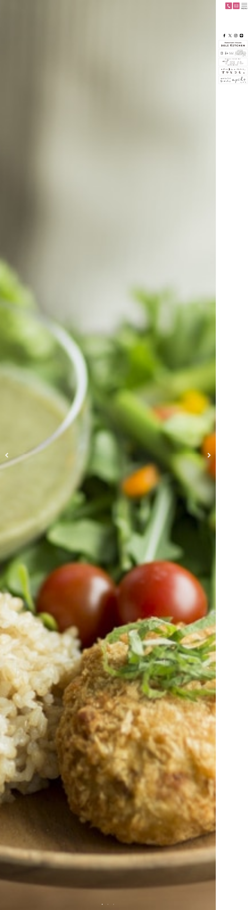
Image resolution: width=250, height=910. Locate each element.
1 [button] (102, 904)
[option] (108, 455)
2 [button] (108, 904)
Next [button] (209, 455)
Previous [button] (6, 455)
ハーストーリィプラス (233, 21)
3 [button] (114, 904)
